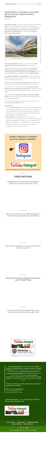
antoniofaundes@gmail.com (14, 390)
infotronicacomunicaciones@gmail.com (26, 355)
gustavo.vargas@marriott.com (15, 102)
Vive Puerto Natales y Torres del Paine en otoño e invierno (23, 247)
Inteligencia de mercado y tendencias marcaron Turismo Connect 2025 (23, 182)
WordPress (33, 430)
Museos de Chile (28, 424)
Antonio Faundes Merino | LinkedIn (14, 392)
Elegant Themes (19, 430)
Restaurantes (21, 422)
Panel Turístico (10, 422)
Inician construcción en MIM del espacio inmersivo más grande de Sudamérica (23, 214)
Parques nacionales (32, 422)
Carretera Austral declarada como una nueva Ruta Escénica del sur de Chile (23, 311)
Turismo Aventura (16, 424)
